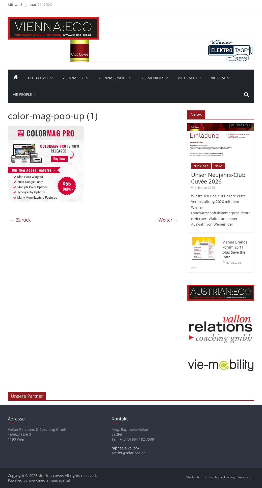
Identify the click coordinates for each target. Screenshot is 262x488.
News (218, 166)
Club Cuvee (38, 77)
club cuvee (201, 166)
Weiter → (168, 220)
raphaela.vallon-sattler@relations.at (128, 450)
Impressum (246, 477)
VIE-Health (187, 77)
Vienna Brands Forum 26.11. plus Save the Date (235, 249)
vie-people (22, 94)
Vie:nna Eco (74, 77)
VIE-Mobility (152, 77)
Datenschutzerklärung (219, 477)
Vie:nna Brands (112, 77)
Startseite (193, 477)
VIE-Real (218, 77)
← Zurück (20, 220)
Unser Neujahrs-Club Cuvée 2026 (218, 178)
